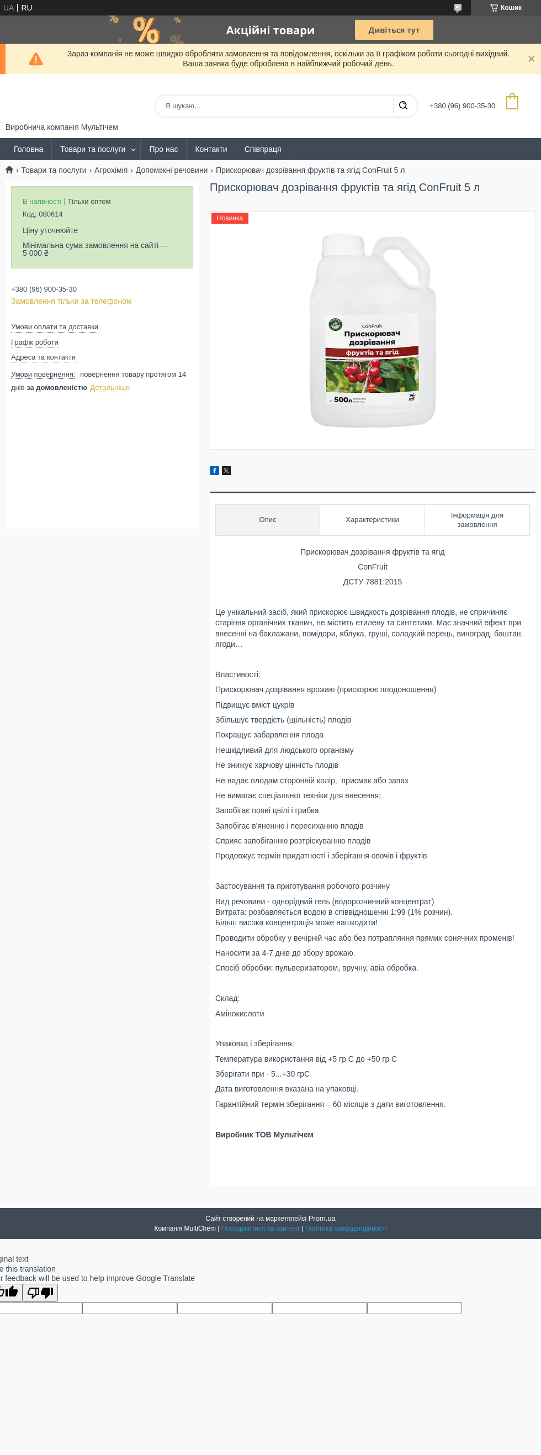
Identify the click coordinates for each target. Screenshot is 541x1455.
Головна (28, 149)
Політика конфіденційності (346, 1228)
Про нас (163, 149)
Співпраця (263, 149)
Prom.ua (322, 1218)
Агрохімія (111, 170)
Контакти (211, 149)
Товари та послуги (92, 149)
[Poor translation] (40, 1293)
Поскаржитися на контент (260, 1228)
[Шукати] (403, 106)
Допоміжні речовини (172, 170)
